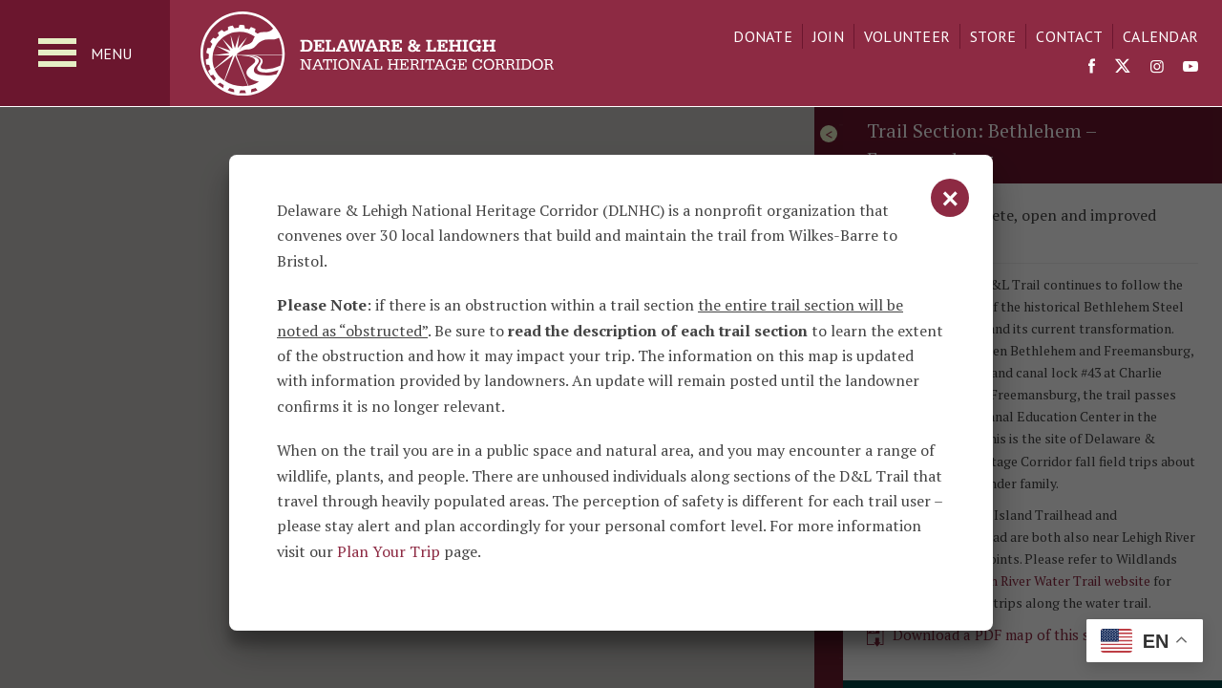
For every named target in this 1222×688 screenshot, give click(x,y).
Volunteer (907, 36)
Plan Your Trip (388, 551)
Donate (762, 36)
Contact (1069, 36)
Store (993, 36)
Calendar (1160, 36)
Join (828, 36)
